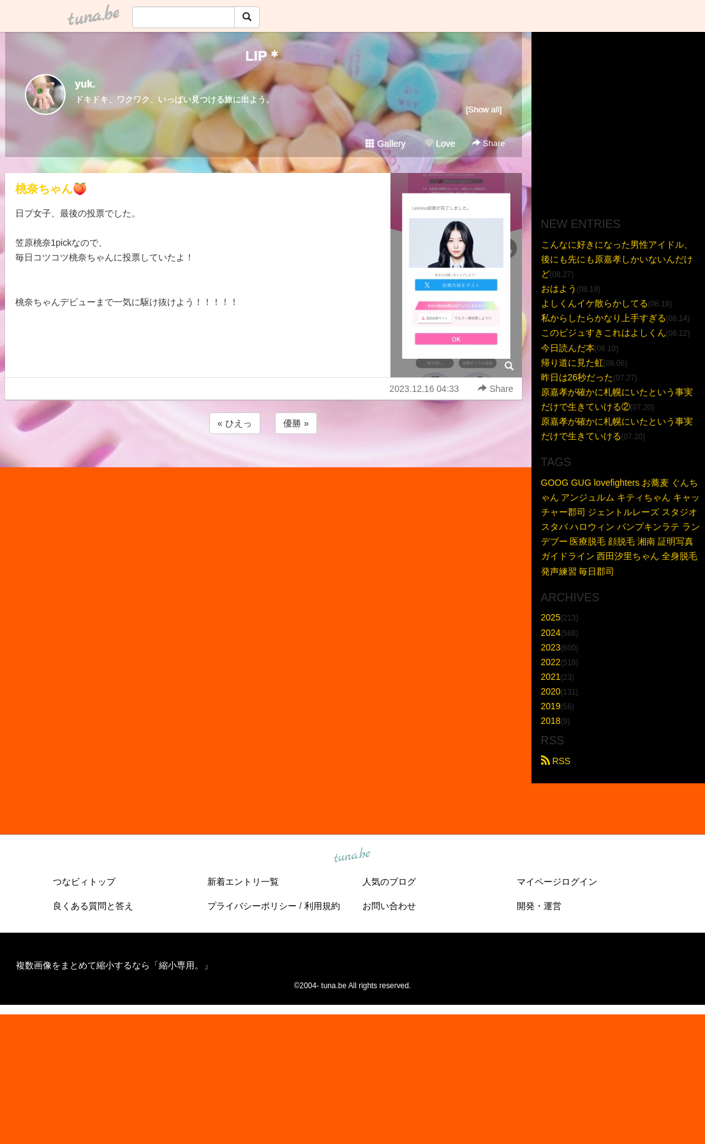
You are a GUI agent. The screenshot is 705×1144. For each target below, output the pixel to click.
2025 (551, 617)
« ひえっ (235, 423)
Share (488, 143)
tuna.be (352, 856)
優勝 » (296, 423)
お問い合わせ (389, 906)
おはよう (559, 288)
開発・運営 (539, 906)
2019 (551, 706)
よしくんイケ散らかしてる (594, 303)
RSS (556, 761)
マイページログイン (557, 882)
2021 (551, 677)
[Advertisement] (263, 471)
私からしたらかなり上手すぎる (603, 318)
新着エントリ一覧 (243, 882)
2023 (551, 647)
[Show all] (483, 109)
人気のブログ (389, 882)
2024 (551, 633)
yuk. (85, 84)
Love (439, 144)
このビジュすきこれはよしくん (603, 332)
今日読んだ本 (568, 348)
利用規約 (322, 906)
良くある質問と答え (93, 906)
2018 (551, 721)
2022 (551, 662)
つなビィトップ (84, 882)
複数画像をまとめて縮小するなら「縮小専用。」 (114, 965)
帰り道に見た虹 (572, 363)
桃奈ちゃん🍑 (51, 189)
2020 (551, 691)
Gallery (385, 144)
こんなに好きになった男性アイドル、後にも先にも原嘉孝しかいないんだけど (617, 259)
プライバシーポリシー (252, 906)
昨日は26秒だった (577, 377)
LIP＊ (263, 56)
